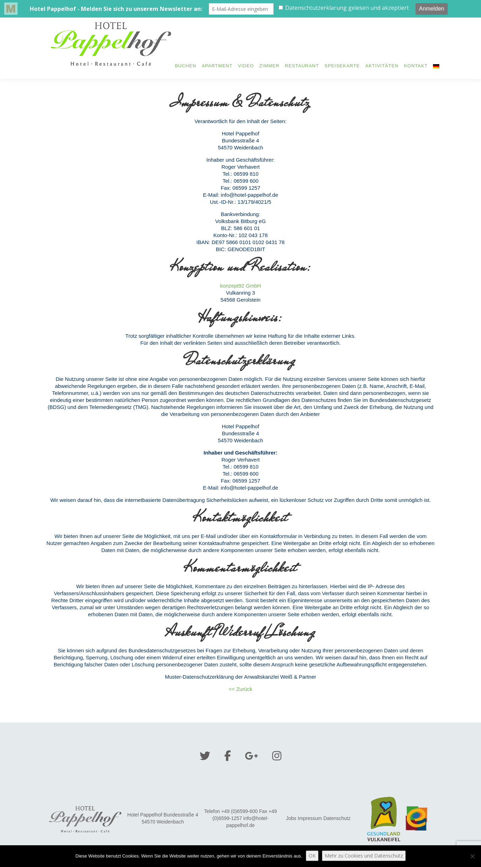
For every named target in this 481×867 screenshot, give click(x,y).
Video (246, 65)
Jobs (291, 818)
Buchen (185, 65)
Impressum (310, 818)
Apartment (217, 65)
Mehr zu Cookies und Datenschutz (364, 855)
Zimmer (269, 65)
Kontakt (415, 65)
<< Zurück (241, 689)
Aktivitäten (382, 65)
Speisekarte (342, 65)
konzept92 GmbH (240, 286)
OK (312, 855)
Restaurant (302, 65)
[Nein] (472, 856)
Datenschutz (337, 818)
